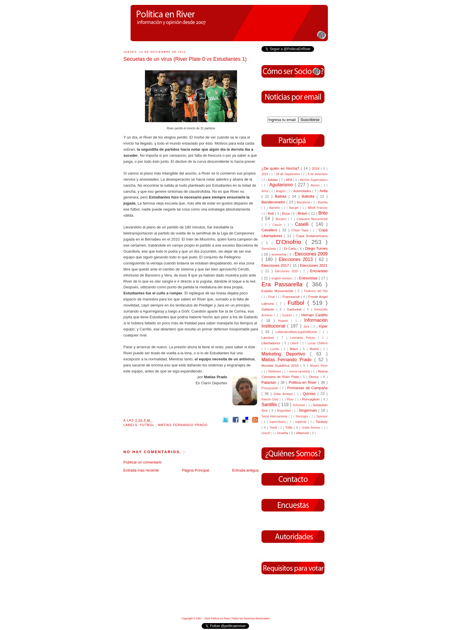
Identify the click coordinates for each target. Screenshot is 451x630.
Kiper (323, 326)
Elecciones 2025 (287, 271)
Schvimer (299, 405)
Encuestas (319, 271)
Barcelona (304, 202)
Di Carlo (290, 248)
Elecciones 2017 (275, 265)
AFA (289, 179)
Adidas (273, 179)
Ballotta (309, 196)
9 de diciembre (317, 174)
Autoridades (302, 191)
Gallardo (268, 309)
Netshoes (275, 371)
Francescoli (291, 296)
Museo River (319, 365)
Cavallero (270, 230)
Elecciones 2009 (311, 253)
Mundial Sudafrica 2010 (280, 365)
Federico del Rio (316, 291)
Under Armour (311, 427)
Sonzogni (302, 416)
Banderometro (273, 202)
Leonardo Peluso (304, 337)
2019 (265, 174)
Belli (271, 213)
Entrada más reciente (141, 470)
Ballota (281, 196)
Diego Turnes (316, 248)
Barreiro (275, 207)
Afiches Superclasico (314, 179)
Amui (265, 191)
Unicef (266, 433)
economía (279, 254)
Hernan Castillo (314, 315)
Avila (324, 191)
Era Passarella (283, 284)
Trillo (289, 427)
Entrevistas (309, 278)
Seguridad (284, 410)
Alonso (316, 185)
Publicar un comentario (142, 462)
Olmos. (315, 377)
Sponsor (322, 416)
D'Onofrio (290, 242)
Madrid (314, 349)
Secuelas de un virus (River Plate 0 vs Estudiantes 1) (185, 59)
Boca (286, 213)
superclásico (278, 421)
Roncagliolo (311, 399)
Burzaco (282, 219)
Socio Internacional (274, 416)
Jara (307, 326)
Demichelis (269, 248)
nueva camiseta (300, 371)
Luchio (275, 349)
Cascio (278, 224)
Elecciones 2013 (297, 259)
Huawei (284, 320)
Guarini (287, 315)
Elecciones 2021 (314, 265)
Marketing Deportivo (285, 353)
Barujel (294, 207)
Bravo (303, 213)
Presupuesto (270, 388)
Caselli (303, 224)
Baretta (323, 202)
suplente (301, 421)
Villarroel (303, 433)
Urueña (283, 433)
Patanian (269, 382)
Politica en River (303, 382)
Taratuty (322, 421)
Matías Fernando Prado (183, 425)
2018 (316, 168)
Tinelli (273, 427)
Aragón (281, 191)
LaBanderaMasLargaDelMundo (297, 332)
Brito (323, 213)
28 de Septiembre (288, 174)
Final (272, 296)
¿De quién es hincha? (281, 168)
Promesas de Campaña (307, 388)
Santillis (269, 404)
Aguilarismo (282, 184)
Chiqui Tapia (300, 230)
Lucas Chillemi (317, 343)
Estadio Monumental (278, 291)
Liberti (295, 343)
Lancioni (269, 337)
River (291, 399)
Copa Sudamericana (312, 236)
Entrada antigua (245, 470)
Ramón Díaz (270, 399)
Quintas (310, 393)
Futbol (148, 425)
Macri (295, 349)
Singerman (308, 410)
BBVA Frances (318, 207)
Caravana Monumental (312, 219)
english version (282, 278)
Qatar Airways (284, 394)
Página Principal (195, 470)
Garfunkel (295, 309)
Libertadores (271, 343)
